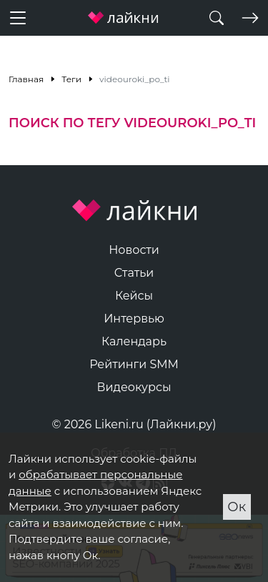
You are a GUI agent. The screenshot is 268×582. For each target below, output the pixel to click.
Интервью (134, 318)
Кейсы (134, 295)
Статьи (134, 273)
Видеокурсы (134, 387)
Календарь (134, 341)
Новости (134, 250)
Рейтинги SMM (134, 364)
